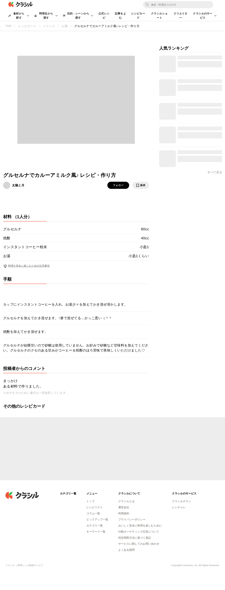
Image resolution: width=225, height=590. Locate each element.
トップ (90, 501)
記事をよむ (120, 15)
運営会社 (123, 507)
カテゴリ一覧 (94, 525)
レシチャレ (179, 507)
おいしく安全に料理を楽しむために (140, 525)
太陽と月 (18, 185)
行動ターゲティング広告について (138, 531)
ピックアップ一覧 (97, 519)
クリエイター (180, 15)
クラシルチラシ (181, 501)
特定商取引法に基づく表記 (134, 537)
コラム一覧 (93, 513)
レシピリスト (94, 507)
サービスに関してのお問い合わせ (138, 543)
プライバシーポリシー (132, 519)
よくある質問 (126, 549)
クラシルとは (126, 501)
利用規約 (123, 513)
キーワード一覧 (95, 531)
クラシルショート (159, 15)
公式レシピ (103, 15)
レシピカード (138, 15)
